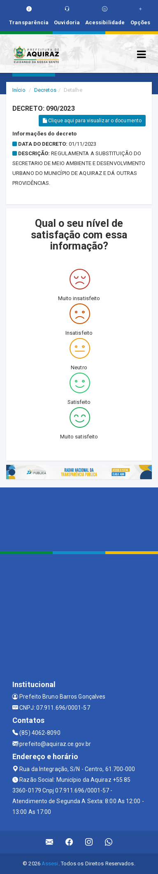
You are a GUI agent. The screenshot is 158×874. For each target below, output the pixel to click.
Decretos (45, 90)
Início (19, 90)
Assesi (50, 863)
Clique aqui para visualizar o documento (92, 121)
